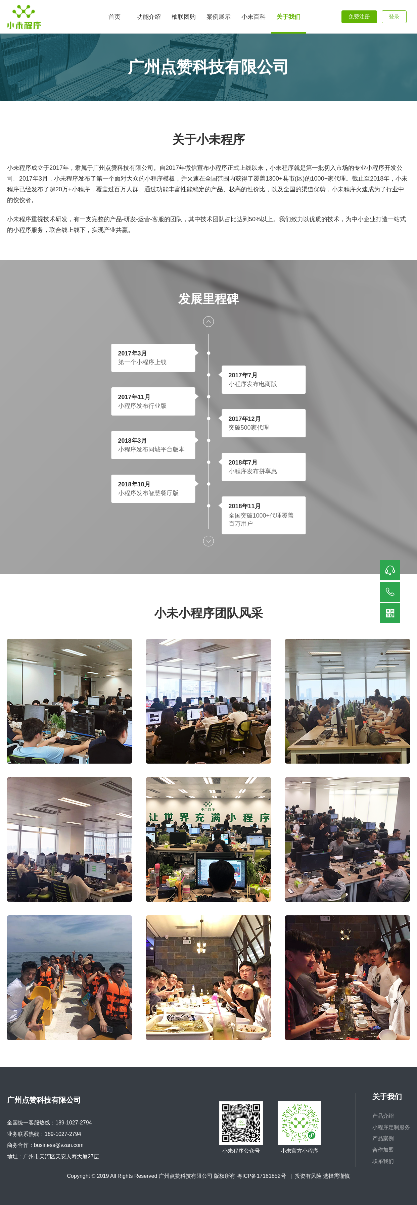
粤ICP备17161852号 (261, 1176)
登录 (394, 16)
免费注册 (359, 16)
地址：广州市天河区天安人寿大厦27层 (53, 1156)
